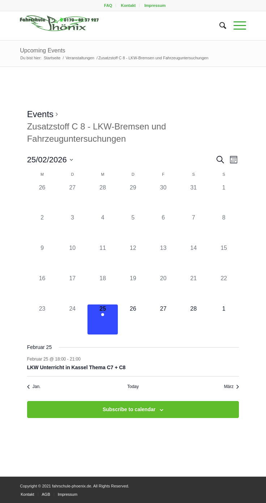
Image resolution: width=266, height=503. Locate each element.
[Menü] (236, 25)
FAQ (108, 5)
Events (40, 114)
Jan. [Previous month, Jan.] (34, 386)
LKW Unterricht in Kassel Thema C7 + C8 (76, 367)
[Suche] (219, 25)
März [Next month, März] (231, 386)
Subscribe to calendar (129, 409)
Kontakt (128, 5)
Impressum (155, 5)
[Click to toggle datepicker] (50, 160)
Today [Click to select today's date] (133, 386)
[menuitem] (108, 5)
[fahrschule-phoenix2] (110, 25)
